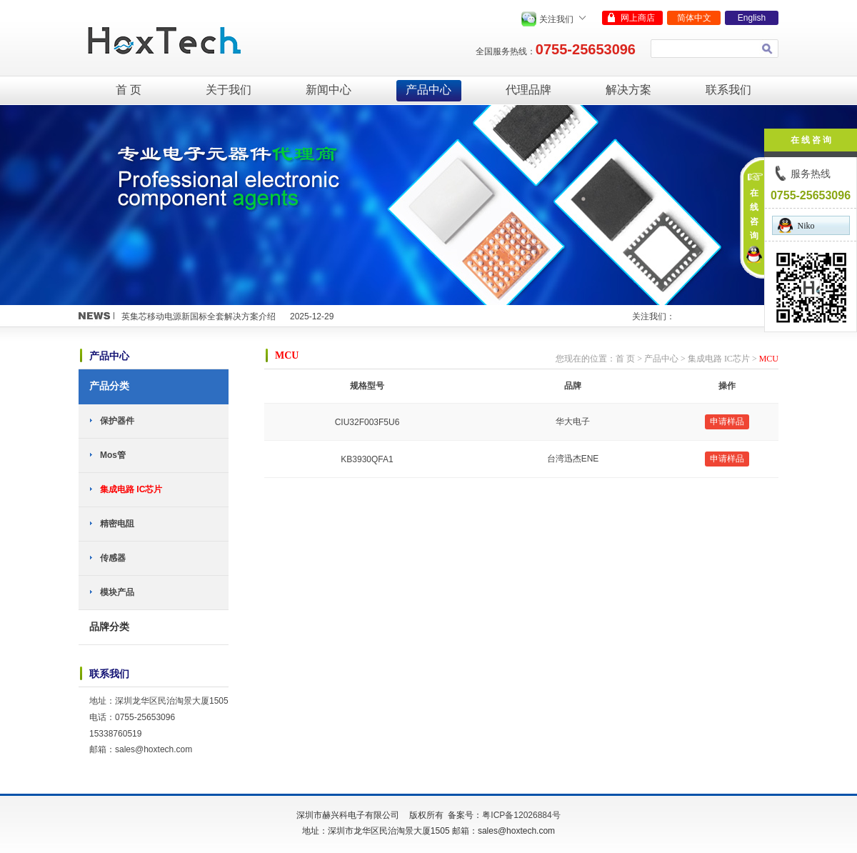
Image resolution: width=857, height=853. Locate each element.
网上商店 (638, 18)
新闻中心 (328, 90)
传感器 (113, 558)
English (752, 18)
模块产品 (117, 592)
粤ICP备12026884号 (521, 815)
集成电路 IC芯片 (131, 489)
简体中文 (694, 18)
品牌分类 (109, 626)
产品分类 (109, 385)
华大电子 (573, 421)
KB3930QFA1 (367, 459)
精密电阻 (117, 524)
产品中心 (428, 90)
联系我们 (728, 90)
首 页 (128, 90)
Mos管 (113, 455)
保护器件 (117, 421)
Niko (796, 225)
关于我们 (228, 90)
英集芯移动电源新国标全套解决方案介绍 (198, 316)
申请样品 (727, 421)
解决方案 (628, 90)
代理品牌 (528, 90)
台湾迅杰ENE (573, 459)
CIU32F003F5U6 (367, 422)
